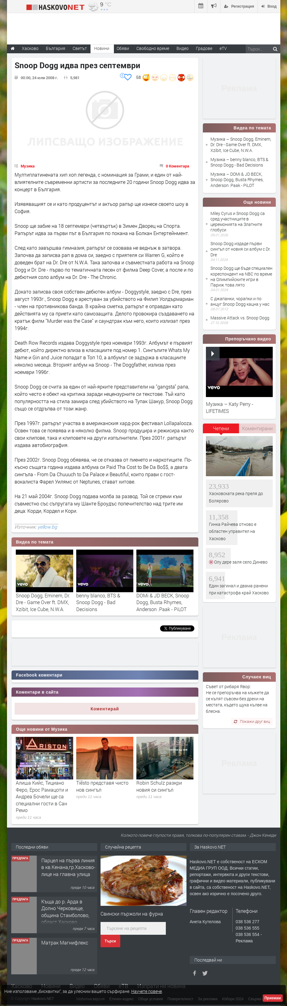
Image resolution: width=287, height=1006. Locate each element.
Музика (28, 166)
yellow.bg (47, 527)
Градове (204, 48)
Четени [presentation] (221, 428)
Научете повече (146, 991)
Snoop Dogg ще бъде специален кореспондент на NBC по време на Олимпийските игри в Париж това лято (241, 276)
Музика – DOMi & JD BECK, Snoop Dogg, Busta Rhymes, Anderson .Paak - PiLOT (237, 179)
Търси (110, 941)
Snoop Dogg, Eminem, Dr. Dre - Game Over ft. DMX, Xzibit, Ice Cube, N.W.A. (43, 602)
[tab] (221, 431)
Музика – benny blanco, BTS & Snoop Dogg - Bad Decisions (239, 162)
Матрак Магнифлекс (64, 942)
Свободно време (152, 48)
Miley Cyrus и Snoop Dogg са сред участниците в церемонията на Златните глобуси (237, 221)
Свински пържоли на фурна (132, 913)
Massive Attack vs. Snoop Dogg (239, 318)
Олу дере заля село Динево (240, 562)
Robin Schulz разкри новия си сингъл (159, 786)
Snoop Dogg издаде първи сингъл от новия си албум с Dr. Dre (240, 249)
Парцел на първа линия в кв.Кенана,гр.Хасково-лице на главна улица (68, 867)
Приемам (273, 998)
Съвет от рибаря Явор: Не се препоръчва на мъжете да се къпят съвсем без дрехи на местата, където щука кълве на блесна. (237, 699)
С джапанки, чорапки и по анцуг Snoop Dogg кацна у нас (239, 301)
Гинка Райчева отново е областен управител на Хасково (232, 531)
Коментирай (105, 708)
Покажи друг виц (252, 721)
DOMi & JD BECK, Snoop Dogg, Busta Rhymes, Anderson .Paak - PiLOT (162, 602)
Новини (101, 48)
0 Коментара (177, 166)
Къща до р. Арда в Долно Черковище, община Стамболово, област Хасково (65, 911)
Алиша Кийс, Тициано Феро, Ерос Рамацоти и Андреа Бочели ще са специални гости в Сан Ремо (42, 796)
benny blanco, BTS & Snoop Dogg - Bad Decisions (98, 602)
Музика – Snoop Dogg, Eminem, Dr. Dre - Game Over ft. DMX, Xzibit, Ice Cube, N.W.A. (240, 144)
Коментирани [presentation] (257, 428)
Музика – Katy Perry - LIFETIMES (229, 407)
